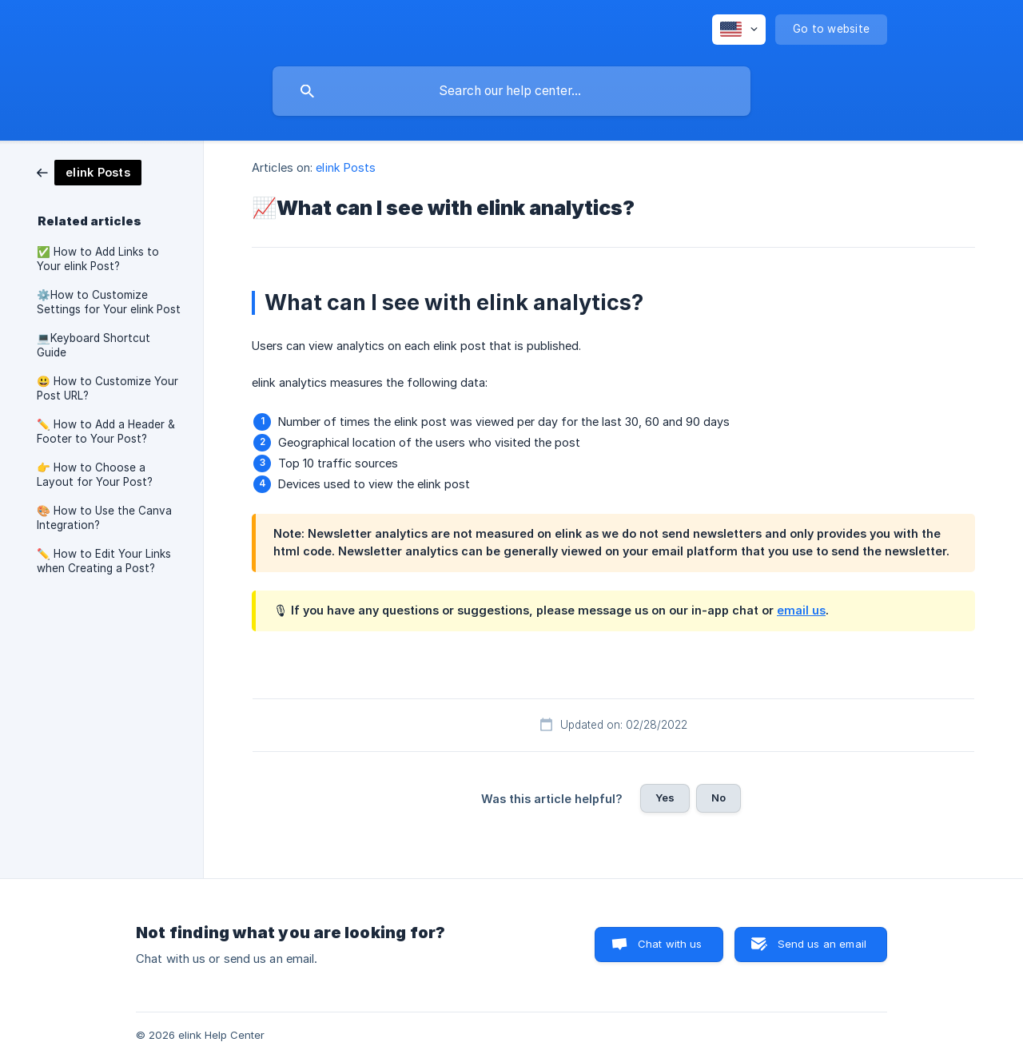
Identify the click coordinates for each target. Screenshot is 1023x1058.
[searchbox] (511, 91)
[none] (739, 29)
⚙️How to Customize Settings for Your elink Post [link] (109, 302)
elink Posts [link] (346, 167)
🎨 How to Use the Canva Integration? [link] (104, 517)
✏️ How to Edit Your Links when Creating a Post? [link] (104, 561)
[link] (89, 171)
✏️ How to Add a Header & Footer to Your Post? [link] (106, 431)
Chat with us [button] (670, 943)
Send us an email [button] (822, 943)
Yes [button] (665, 797)
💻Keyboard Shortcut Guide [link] (93, 345)
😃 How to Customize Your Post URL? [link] (107, 388)
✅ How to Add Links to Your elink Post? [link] (98, 258)
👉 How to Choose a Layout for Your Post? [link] (95, 474)
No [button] (718, 797)
